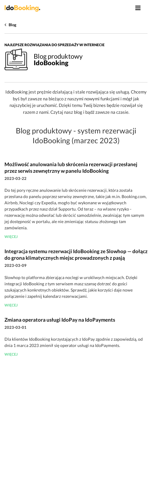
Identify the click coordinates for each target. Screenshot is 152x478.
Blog (12, 24)
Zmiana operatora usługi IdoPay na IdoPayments (59, 320)
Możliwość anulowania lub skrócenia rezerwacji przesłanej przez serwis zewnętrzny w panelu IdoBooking (70, 167)
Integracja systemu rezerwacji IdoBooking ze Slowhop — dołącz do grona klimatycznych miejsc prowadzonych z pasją (76, 254)
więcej (11, 236)
